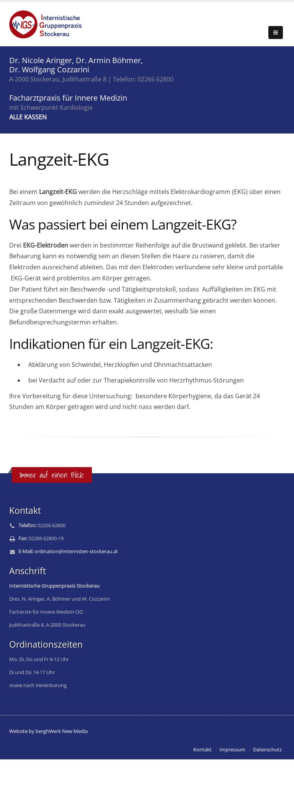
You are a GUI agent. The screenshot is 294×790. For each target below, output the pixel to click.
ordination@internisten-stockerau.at (76, 551)
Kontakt (202, 749)
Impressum (232, 749)
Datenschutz (267, 749)
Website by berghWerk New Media (48, 731)
